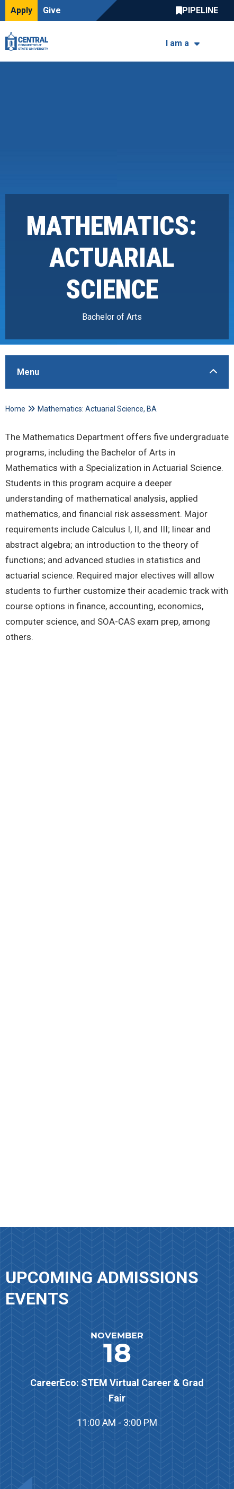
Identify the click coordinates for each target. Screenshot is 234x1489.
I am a (177, 43)
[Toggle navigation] (222, 41)
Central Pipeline (199, 10)
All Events (117, 1436)
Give (52, 10)
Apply (21, 10)
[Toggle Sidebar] (117, 372)
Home (15, 409)
